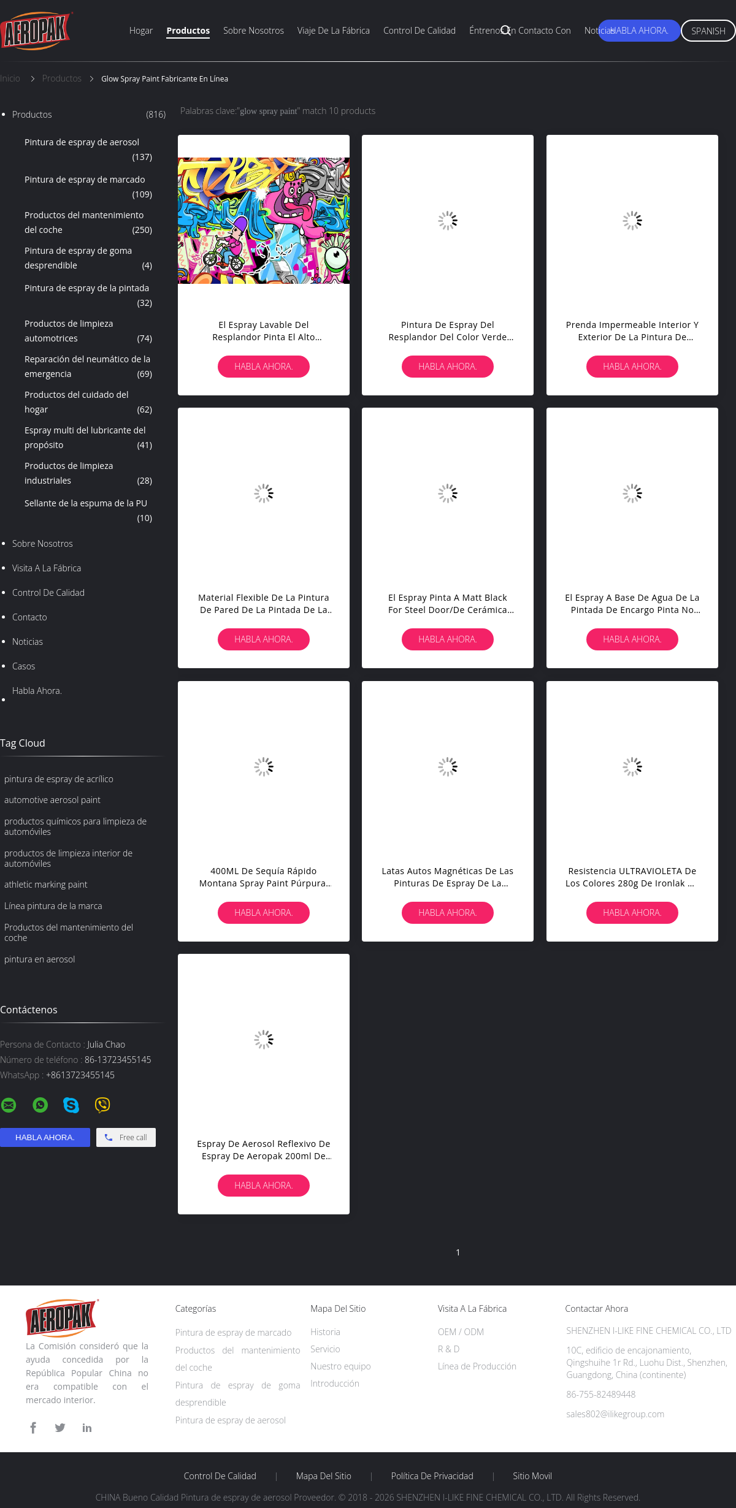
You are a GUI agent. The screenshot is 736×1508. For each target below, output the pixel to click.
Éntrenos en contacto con (520, 30)
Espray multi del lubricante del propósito (88, 438)
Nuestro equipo (340, 1366)
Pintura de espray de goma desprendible (88, 259)
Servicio (325, 1349)
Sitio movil (533, 1476)
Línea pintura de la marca (53, 906)
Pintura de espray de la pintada (88, 296)
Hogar (141, 30)
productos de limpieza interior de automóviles (68, 858)
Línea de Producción (477, 1366)
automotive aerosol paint (52, 799)
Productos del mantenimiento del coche (88, 223)
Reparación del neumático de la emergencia (88, 367)
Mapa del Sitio (323, 1476)
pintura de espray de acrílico (58, 779)
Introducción (334, 1383)
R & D (448, 1349)
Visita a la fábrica (46, 568)
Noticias (600, 30)
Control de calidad (419, 30)
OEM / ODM (461, 1332)
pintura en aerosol (39, 959)
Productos (188, 30)
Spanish (708, 31)
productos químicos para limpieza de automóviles (75, 826)
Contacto (29, 617)
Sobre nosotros (253, 30)
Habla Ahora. (639, 30)
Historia (325, 1332)
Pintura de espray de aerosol (88, 150)
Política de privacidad (432, 1476)
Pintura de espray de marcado (88, 187)
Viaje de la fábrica (333, 30)
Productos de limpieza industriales (88, 474)
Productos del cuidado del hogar (88, 403)
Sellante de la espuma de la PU (88, 511)
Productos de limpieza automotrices (88, 332)
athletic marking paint (46, 884)
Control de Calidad (48, 592)
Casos (23, 666)
